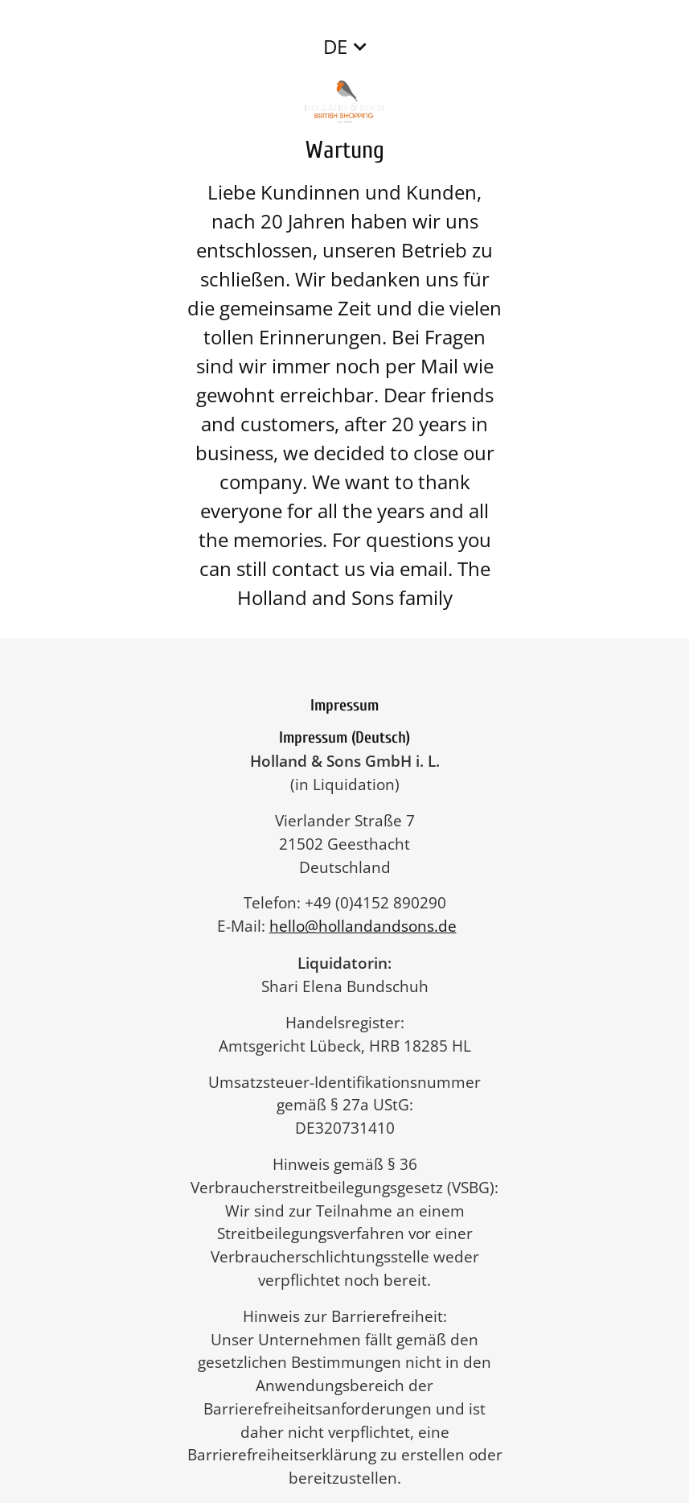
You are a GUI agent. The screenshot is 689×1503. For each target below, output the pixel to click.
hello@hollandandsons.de (371, 926)
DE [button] (335, 46)
